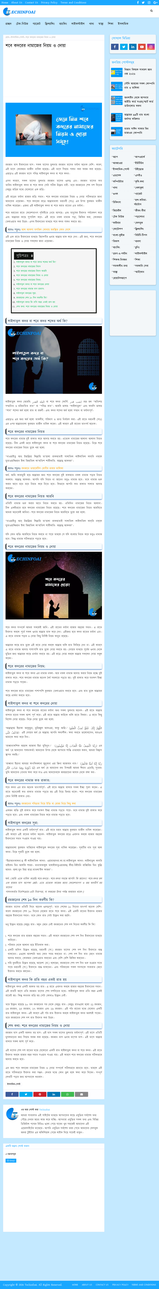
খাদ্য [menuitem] (91, 24)
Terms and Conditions (73, 3)
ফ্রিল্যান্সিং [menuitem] (50, 24)
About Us (16, 3)
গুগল (115, 194)
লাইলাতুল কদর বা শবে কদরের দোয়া (32, 284)
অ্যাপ (115, 157)
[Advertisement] (53, 72)
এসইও (138, 176)
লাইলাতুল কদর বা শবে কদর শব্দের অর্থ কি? (36, 262)
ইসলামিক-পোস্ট (17, 37)
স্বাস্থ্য (115, 272)
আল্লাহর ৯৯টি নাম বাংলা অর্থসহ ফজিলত (136, 117)
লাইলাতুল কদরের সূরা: (26, 293)
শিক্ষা (137, 260)
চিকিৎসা (117, 202)
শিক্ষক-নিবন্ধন (120, 260)
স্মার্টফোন (139, 272)
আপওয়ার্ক (140, 157)
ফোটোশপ (118, 229)
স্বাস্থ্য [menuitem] (100, 24)
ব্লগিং (137, 248)
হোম (7, 37)
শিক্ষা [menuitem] (110, 24)
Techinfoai (44, 1110)
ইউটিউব (139, 163)
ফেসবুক (139, 223)
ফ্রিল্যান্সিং (139, 229)
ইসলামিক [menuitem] (123, 24)
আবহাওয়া (118, 163)
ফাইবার (116, 223)
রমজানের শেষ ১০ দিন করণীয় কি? (31, 298)
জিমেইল (117, 211)
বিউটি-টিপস (141, 235)
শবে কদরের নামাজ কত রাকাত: (30, 289)
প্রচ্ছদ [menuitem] (8, 24)
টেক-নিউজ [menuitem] (22, 24)
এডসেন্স (117, 176)
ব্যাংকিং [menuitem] (63, 24)
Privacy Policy (49, 3)
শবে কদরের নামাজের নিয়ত (28, 266)
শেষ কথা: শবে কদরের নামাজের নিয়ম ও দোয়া (37, 306)
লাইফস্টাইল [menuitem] (78, 24)
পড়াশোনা (140, 217)
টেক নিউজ (118, 217)
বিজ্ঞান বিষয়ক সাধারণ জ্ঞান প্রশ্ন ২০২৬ (138, 72)
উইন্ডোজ (139, 169)
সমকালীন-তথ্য (120, 266)
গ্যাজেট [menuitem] (36, 24)
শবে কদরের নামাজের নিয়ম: (28, 280)
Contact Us (31, 3)
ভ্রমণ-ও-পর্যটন (120, 254)
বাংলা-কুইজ (118, 235)
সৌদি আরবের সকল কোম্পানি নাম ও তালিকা (139, 86)
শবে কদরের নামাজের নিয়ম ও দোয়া (32, 275)
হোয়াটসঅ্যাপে (120, 278)
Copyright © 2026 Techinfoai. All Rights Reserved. (32, 1285)
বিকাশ (116, 241)
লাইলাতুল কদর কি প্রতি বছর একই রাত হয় (35, 302)
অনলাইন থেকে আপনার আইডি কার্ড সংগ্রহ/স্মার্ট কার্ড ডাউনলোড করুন (138, 102)
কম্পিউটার (118, 182)
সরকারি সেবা (141, 266)
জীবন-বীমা (140, 211)
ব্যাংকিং (116, 248)
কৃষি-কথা (139, 182)
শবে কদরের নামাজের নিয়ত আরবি (31, 271)
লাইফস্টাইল (141, 254)
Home (5, 3)
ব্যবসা (138, 241)
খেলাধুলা (139, 188)
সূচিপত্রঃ (22, 256)
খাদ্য (115, 188)
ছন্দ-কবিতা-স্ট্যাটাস (140, 202)
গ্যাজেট (138, 194)
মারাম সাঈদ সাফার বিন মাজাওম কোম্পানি (136, 131)
